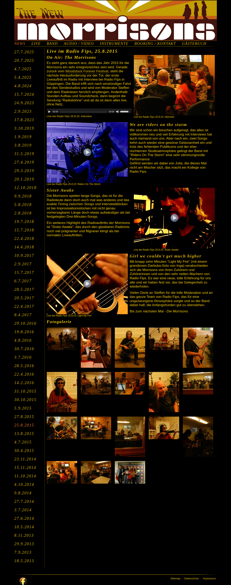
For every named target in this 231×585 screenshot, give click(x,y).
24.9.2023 (24, 103)
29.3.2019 (24, 170)
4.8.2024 (23, 86)
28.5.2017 (24, 289)
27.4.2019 (24, 162)
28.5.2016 (24, 365)
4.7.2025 (23, 69)
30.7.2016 (24, 349)
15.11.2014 (25, 467)
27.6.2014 (24, 518)
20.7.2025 (24, 60)
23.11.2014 (25, 459)
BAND (52, 43)
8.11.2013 (24, 535)
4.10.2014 (24, 484)
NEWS (20, 43)
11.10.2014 (25, 476)
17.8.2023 (24, 120)
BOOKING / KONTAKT (155, 43)
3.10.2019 (24, 128)
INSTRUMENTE (114, 43)
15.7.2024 (24, 94)
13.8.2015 (24, 433)
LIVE (35, 43)
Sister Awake (60, 190)
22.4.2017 (24, 306)
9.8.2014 (23, 493)
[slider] (83, 112)
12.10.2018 (25, 187)
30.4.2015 (24, 450)
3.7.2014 (23, 510)
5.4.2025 (23, 77)
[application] (89, 112)
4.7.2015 (23, 442)
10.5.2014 (24, 527)
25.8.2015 (24, 425)
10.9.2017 (24, 255)
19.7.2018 (24, 221)
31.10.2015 (25, 391)
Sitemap (175, 578)
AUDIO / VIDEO (79, 43)
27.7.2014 (24, 501)
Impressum (209, 578)
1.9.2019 (23, 136)
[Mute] (117, 111)
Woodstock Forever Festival (86, 71)
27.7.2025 (24, 52)
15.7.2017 (24, 272)
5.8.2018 (23, 204)
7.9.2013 (23, 552)
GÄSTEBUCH (194, 43)
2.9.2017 (23, 264)
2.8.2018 (23, 213)
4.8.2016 (23, 340)
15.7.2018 (24, 230)
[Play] (49, 111)
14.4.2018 (24, 247)
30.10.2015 (25, 399)
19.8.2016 (24, 332)
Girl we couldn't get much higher (166, 256)
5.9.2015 (23, 408)
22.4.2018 (24, 238)
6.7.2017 (23, 281)
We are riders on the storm (158, 124)
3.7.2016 (23, 357)
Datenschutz (191, 578)
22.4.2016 (24, 374)
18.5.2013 (24, 561)
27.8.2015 (24, 416)
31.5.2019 (24, 153)
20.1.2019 (24, 179)
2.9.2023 (23, 111)
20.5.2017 (24, 298)
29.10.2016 (25, 323)
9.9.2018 (23, 196)
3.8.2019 (23, 145)
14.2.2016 (24, 382)
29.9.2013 (24, 544)
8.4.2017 (23, 315)
